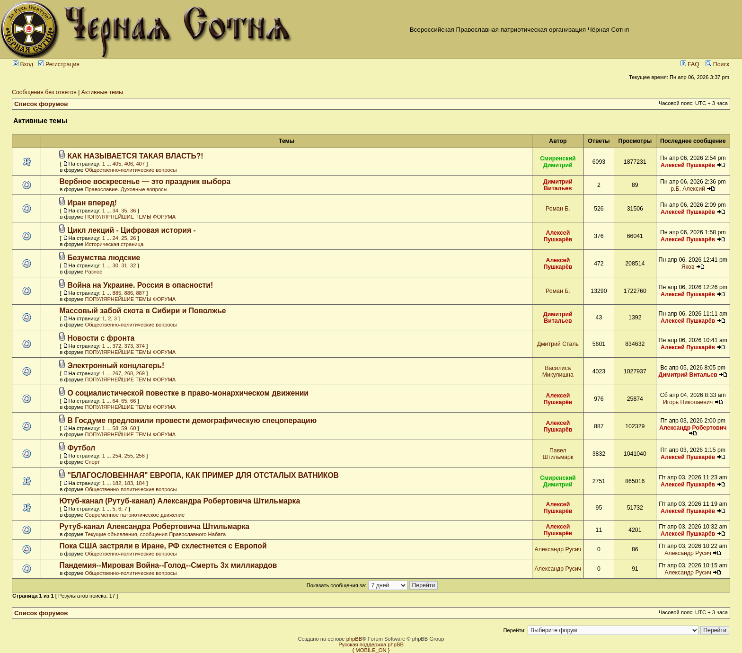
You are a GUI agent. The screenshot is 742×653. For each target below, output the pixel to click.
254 (117, 456)
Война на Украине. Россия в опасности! (140, 285)
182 (117, 483)
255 (128, 456)
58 (115, 428)
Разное (93, 271)
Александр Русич (558, 549)
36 (133, 210)
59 (124, 428)
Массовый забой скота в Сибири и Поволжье (142, 311)
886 (128, 293)
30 (115, 265)
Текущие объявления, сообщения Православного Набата (155, 534)
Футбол (82, 448)
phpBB (354, 639)
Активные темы (102, 92)
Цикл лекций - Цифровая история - (132, 230)
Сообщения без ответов (44, 92)
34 (115, 210)
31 (124, 265)
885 (117, 293)
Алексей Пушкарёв (688, 165)
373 (128, 346)
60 (133, 428)
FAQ (689, 64)
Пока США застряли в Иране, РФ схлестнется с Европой (162, 546)
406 (128, 164)
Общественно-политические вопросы (131, 170)
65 (124, 401)
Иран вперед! (92, 203)
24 (115, 238)
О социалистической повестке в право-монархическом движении (188, 393)
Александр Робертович (692, 427)
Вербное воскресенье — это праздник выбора (144, 181)
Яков (688, 267)
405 (117, 164)
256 (140, 456)
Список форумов (41, 103)
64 (115, 401)
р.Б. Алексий (688, 188)
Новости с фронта (101, 338)
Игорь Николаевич (688, 402)
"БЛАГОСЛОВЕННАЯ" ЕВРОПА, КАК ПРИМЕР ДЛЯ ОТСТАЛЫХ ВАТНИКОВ (203, 475)
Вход (23, 64)
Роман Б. (558, 208)
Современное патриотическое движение (135, 515)
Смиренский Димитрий (558, 161)
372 (117, 346)
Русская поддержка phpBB (371, 644)
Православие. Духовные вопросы (126, 189)
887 (140, 293)
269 (140, 373)
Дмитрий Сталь (558, 344)
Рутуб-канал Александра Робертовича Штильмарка (154, 526)
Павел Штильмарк (557, 453)
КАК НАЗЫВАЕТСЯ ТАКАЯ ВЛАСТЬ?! (135, 156)
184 (140, 483)
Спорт (92, 462)
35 (124, 210)
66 (133, 401)
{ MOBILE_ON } (371, 650)
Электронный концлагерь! (116, 366)
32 (133, 265)
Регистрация (59, 64)
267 (117, 373)
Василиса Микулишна (558, 371)
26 (133, 238)
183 (128, 483)
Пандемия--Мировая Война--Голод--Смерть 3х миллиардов (168, 565)
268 (128, 373)
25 (124, 238)
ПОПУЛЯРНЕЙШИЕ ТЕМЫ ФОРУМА (130, 217)
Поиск (717, 64)
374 (140, 346)
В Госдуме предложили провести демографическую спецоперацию (192, 420)
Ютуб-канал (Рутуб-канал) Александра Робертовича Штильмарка (179, 501)
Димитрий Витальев (558, 185)
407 (140, 164)
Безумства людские (104, 258)
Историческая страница (114, 244)
